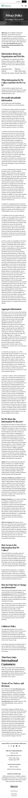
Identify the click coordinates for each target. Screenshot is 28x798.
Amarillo (18, 776)
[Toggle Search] (22, 5)
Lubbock (23, 776)
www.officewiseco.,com (7, 594)
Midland (6, 778)
